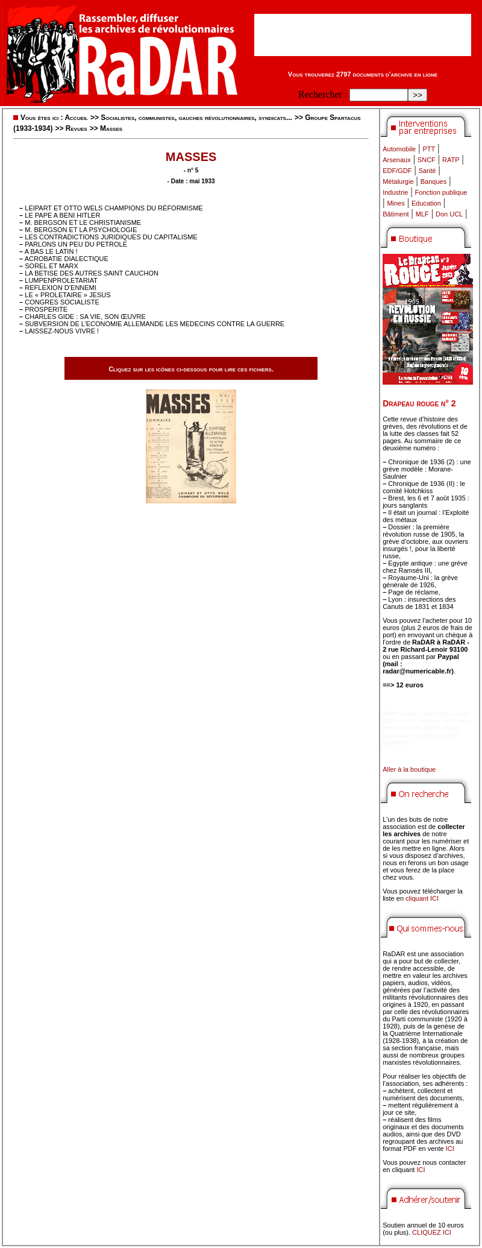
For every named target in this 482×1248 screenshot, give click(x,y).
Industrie (395, 192)
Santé (427, 170)
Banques (433, 181)
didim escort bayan (410, 720)
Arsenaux (396, 159)
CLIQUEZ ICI (431, 1232)
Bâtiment (395, 214)
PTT (428, 149)
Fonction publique (441, 192)
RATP (451, 159)
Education (426, 203)
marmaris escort (446, 713)
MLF (422, 214)
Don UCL (449, 214)
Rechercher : (322, 94)
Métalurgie (398, 181)
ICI (450, 1148)
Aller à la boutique (409, 769)
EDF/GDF (397, 170)
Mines (395, 203)
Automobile (399, 149)
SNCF (427, 159)
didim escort (400, 713)
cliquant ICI (422, 898)
